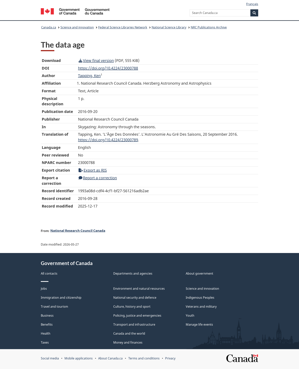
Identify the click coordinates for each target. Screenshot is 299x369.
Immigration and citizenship (61, 297)
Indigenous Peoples (200, 297)
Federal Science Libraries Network (122, 27)
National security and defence (134, 297)
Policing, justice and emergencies (137, 315)
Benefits (47, 324)
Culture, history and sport (131, 306)
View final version (96, 60)
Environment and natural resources (139, 288)
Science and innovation (77, 27)
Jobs (44, 288)
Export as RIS (93, 170)
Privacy (170, 358)
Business (47, 315)
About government (199, 273)
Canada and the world (129, 333)
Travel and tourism (54, 306)
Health (45, 333)
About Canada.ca (110, 358)
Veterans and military (201, 306)
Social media (50, 358)
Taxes (45, 342)
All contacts (49, 273)
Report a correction (98, 177)
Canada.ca (48, 27)
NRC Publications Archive (209, 27)
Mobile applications (78, 358)
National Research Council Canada (77, 230)
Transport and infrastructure (134, 324)
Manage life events (199, 324)
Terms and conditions (144, 358)
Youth (190, 315)
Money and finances (127, 342)
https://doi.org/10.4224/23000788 (108, 68)
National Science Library (169, 27)
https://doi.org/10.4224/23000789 (108, 139)
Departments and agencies (132, 273)
